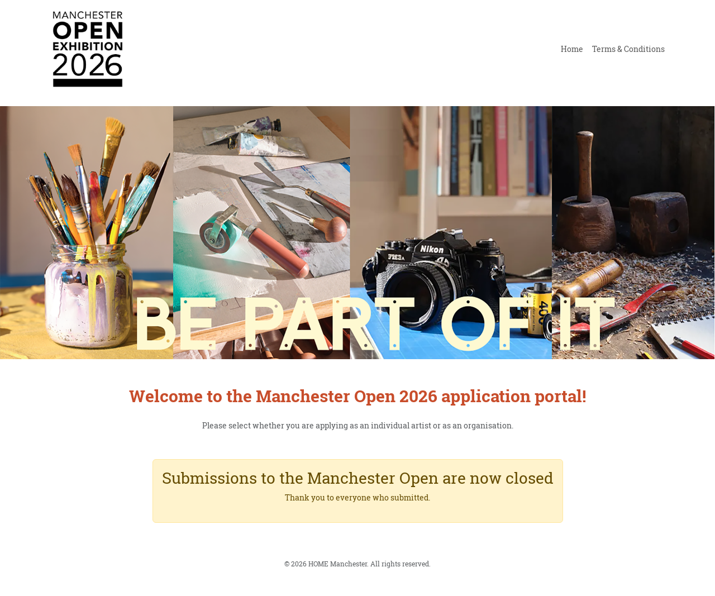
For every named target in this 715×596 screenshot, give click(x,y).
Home (572, 49)
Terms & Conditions (628, 49)
